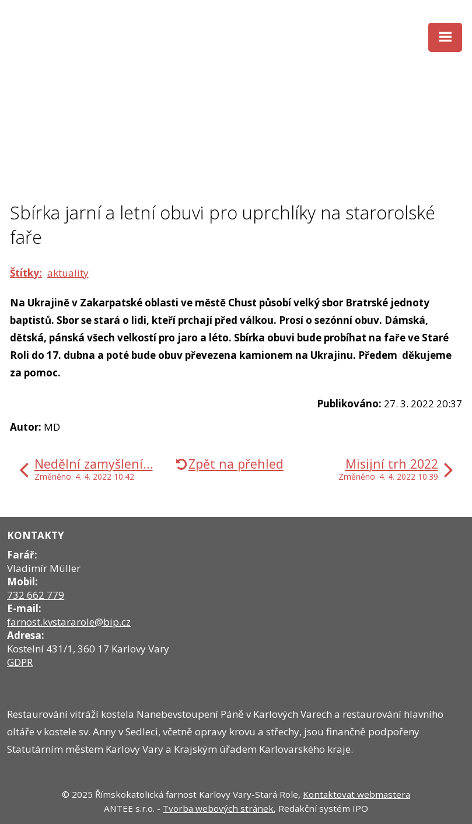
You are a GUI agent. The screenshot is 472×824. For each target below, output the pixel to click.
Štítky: (26, 273)
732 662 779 (35, 595)
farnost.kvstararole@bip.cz (69, 622)
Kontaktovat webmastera (356, 794)
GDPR (20, 662)
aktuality (68, 273)
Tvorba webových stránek (218, 808)
